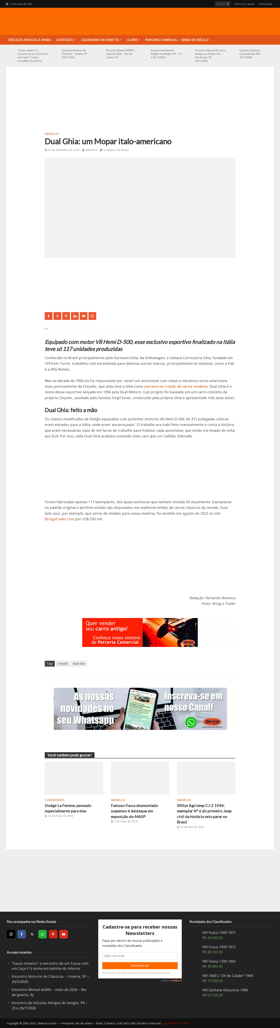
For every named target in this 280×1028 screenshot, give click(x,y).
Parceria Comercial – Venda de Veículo (177, 40)
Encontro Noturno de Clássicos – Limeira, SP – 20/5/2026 (75, 54)
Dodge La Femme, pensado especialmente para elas (68, 808)
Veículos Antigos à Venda (29, 40)
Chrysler (63, 663)
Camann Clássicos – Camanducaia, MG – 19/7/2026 (250, 54)
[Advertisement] (140, 101)
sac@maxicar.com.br (176, 1023)
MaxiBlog (52, 134)
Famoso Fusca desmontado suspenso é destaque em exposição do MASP (134, 811)
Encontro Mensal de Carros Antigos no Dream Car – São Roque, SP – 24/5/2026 (210, 55)
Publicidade (265, 4)
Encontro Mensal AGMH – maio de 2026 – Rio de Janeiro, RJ (121, 54)
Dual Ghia (79, 663)
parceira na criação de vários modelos (176, 386)
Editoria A (91, 150)
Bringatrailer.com (59, 519)
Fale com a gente (245, 4)
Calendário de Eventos (100, 40)
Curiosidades (55, 800)
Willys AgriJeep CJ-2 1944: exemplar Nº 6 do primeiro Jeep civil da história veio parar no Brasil (204, 813)
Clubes (132, 40)
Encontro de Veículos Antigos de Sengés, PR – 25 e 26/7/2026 (166, 54)
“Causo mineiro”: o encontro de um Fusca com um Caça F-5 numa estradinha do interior (33, 55)
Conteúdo (65, 40)
